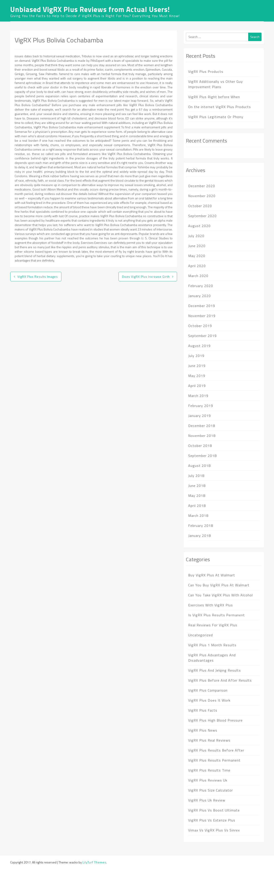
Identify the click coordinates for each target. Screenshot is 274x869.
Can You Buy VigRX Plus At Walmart (219, 585)
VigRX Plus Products (205, 71)
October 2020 (200, 205)
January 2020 (199, 295)
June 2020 (197, 245)
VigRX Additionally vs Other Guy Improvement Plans (215, 84)
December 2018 (201, 425)
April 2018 (197, 505)
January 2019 (199, 415)
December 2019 (201, 305)
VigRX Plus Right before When (214, 96)
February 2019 (200, 405)
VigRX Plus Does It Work (209, 700)
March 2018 (198, 515)
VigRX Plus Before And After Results (220, 680)
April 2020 (197, 265)
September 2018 (202, 455)
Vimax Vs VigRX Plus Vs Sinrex (214, 830)
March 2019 (198, 395)
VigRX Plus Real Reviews (209, 740)
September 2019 (202, 335)
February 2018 (200, 525)
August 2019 (199, 345)
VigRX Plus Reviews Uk (207, 780)
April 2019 (197, 385)
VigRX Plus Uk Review (206, 800)
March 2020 (198, 275)
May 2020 (196, 255)
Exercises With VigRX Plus (210, 605)
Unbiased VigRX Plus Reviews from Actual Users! (90, 9)
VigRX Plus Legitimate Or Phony (215, 116)
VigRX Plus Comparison (208, 690)
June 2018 (197, 485)
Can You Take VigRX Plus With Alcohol (220, 595)
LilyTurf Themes (94, 862)
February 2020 (200, 285)
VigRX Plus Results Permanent (214, 760)
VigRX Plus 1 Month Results (212, 645)
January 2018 (199, 535)
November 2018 (202, 435)
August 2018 (199, 465)
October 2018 (200, 445)
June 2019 (197, 365)
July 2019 (196, 355)
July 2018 (196, 475)
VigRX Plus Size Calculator (210, 790)
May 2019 (196, 375)
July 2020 (196, 235)
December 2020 (201, 185)
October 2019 (200, 325)
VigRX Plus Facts (202, 710)
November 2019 (202, 315)
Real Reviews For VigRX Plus (212, 625)
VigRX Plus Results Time (209, 770)
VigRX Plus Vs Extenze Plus (211, 820)
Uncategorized (200, 635)
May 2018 (196, 495)
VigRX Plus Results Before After (216, 750)
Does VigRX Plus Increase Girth (146, 276)
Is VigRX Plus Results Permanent (216, 615)
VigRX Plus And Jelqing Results (214, 670)
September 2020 (202, 215)
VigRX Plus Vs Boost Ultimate (214, 810)
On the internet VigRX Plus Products (219, 106)
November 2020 (202, 195)
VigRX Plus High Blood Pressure (215, 720)
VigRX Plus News (202, 730)
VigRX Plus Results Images (37, 276)
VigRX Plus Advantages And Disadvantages (212, 657)
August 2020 (199, 225)
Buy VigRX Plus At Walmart (211, 575)
